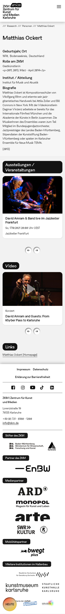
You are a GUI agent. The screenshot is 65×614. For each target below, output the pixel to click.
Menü (58, 6)
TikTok (42, 387)
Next (36, 250)
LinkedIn (52, 387)
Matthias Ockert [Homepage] (20, 354)
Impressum (23, 369)
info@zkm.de (11, 422)
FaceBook (13, 387)
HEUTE (10, 604)
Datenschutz (40, 369)
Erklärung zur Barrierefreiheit (32, 377)
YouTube (32, 387)
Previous (28, 250)
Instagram (22, 387)
